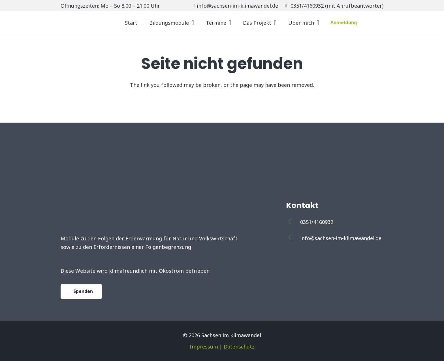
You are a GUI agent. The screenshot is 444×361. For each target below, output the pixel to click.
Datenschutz (239, 346)
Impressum (204, 346)
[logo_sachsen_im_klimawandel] (78, 23)
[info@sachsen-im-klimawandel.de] (293, 238)
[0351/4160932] (293, 222)
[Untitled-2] (373, 23)
